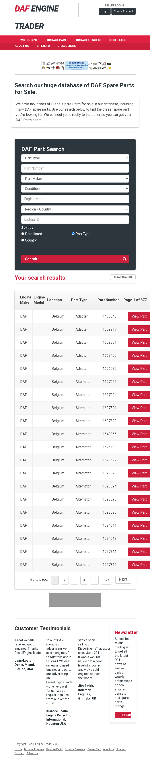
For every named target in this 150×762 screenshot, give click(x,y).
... (94, 580)
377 (106, 580)
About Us (22, 45)
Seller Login (114, 5)
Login (104, 11)
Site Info (43, 45)
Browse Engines (27, 40)
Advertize (32, 753)
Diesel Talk (117, 40)
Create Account (123, 11)
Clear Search (123, 277)
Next (123, 579)
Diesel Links (67, 45)
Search (76, 259)
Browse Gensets (75, 749)
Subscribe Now (125, 715)
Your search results (40, 277)
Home (18, 749)
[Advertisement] (75, 600)
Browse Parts (57, 40)
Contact (19, 753)
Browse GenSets (88, 40)
